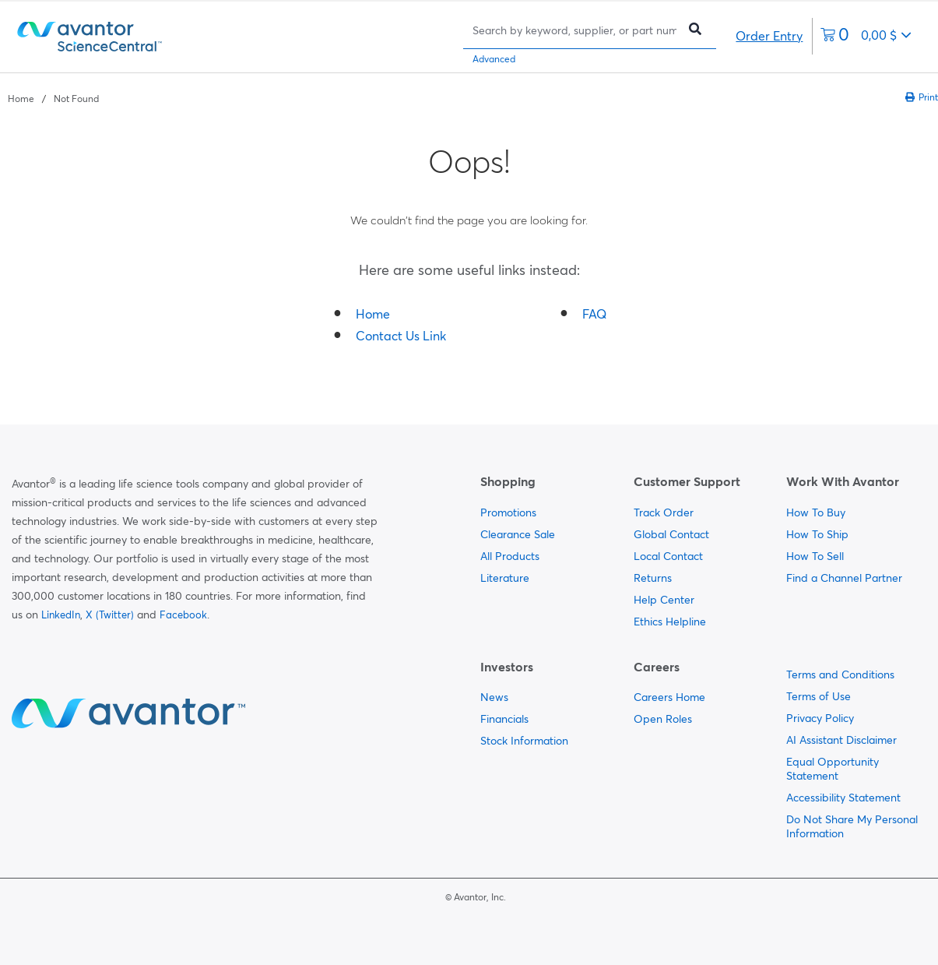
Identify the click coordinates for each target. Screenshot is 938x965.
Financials (504, 719)
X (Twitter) (110, 614)
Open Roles (663, 719)
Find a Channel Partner (844, 578)
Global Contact (671, 534)
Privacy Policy (820, 718)
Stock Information (524, 741)
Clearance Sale (517, 534)
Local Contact (668, 556)
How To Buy (815, 512)
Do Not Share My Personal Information (852, 826)
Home (373, 314)
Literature (504, 578)
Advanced (494, 59)
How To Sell (815, 556)
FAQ (594, 314)
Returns (653, 578)
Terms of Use (818, 696)
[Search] (574, 30)
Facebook (183, 614)
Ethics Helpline (670, 622)
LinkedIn (60, 614)
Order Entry (769, 36)
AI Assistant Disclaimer (841, 740)
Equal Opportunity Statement (832, 769)
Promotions (508, 512)
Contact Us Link (401, 335)
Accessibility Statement (843, 798)
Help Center (664, 600)
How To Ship (817, 534)
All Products (509, 556)
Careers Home (669, 697)
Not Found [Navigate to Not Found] (76, 98)
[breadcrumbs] (53, 97)
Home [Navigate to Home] (21, 98)
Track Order (664, 512)
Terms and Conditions (840, 674)
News (494, 697)
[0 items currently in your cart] (866, 36)
